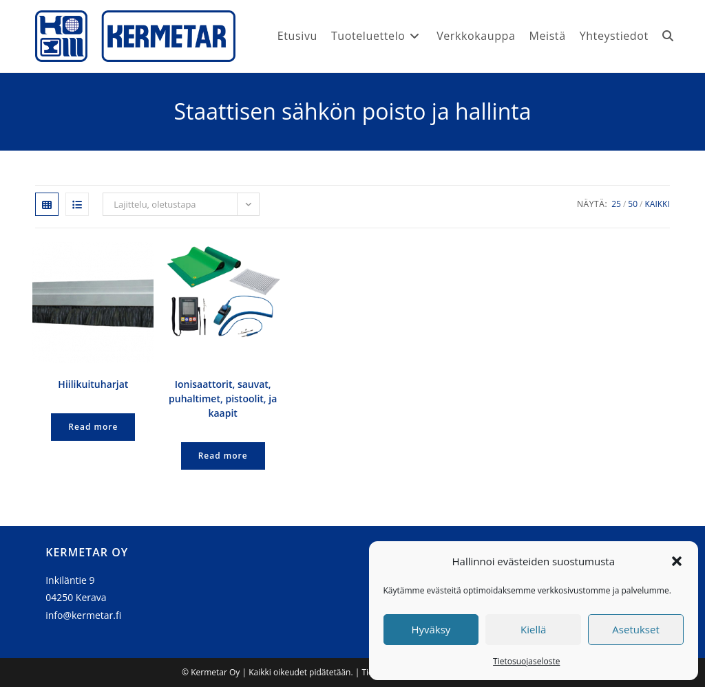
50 (633, 204)
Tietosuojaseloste (526, 661)
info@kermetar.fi (83, 615)
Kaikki (656, 204)
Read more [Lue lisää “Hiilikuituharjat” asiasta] (93, 427)
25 (616, 204)
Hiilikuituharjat (93, 384)
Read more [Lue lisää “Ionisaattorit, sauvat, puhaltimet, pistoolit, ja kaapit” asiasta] (223, 455)
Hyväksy (430, 629)
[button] (677, 561)
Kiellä (533, 629)
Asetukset (635, 629)
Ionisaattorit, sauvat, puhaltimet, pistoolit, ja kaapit (223, 398)
